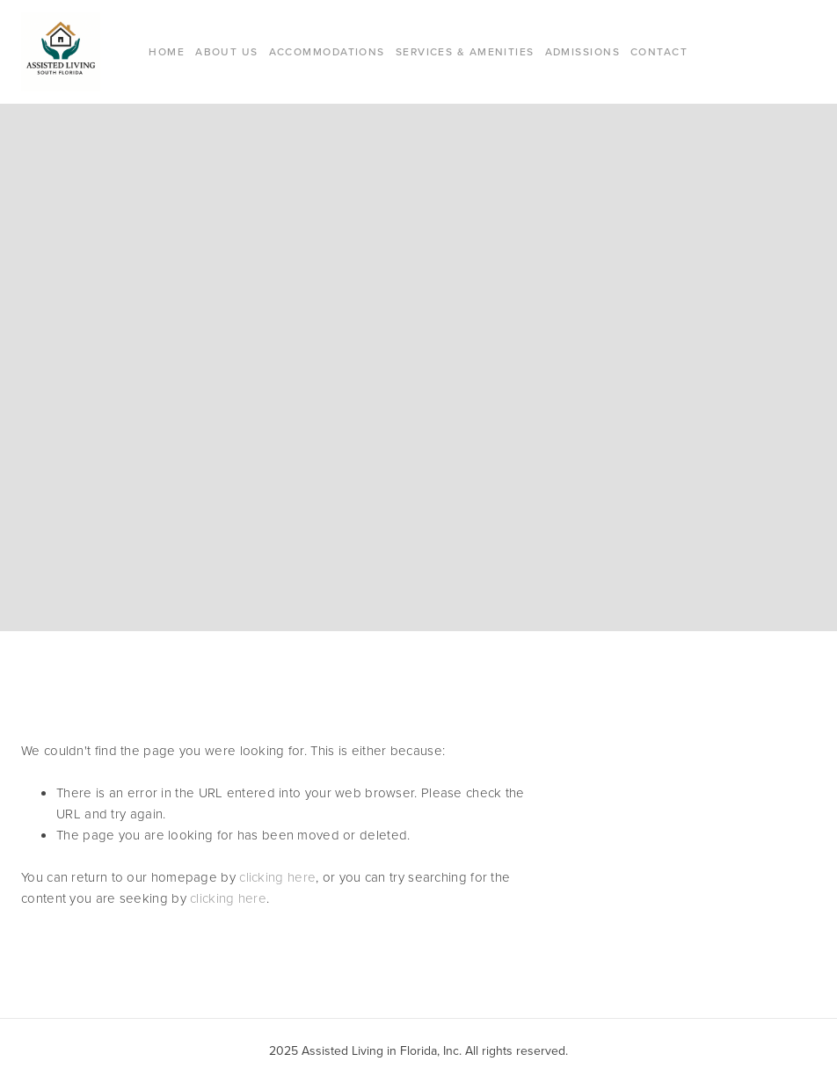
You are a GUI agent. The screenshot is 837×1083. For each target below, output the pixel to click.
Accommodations (327, 51)
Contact (659, 51)
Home (167, 51)
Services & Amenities (465, 51)
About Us (226, 51)
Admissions (582, 51)
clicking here (277, 877)
